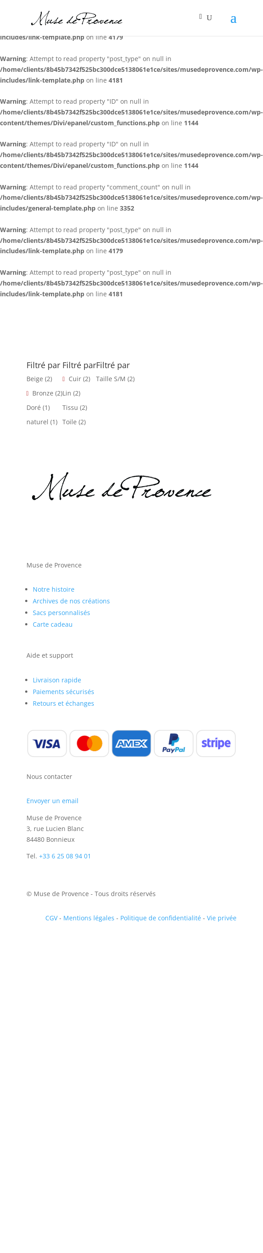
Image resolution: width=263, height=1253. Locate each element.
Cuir (75, 378)
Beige (34, 378)
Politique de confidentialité (160, 918)
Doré (33, 407)
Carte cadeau (53, 624)
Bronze (42, 393)
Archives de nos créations (71, 601)
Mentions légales (88, 918)
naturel (37, 422)
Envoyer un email (52, 800)
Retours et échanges (63, 703)
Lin (66, 393)
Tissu (70, 407)
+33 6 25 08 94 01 (65, 856)
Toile (69, 422)
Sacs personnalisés (61, 612)
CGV (51, 918)
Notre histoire (54, 589)
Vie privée (222, 918)
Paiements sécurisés (63, 691)
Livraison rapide (57, 680)
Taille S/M (111, 378)
